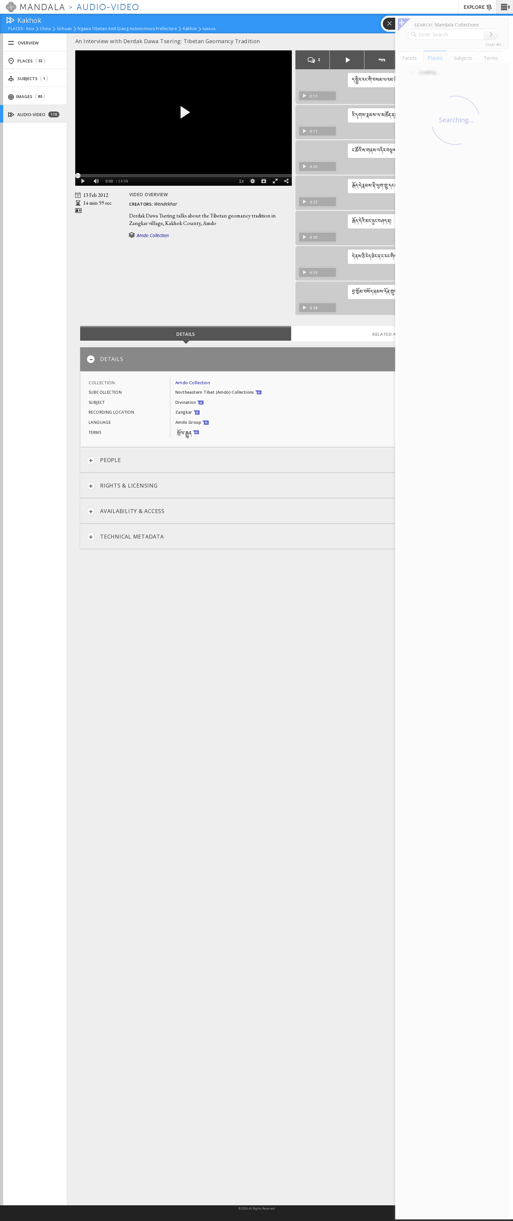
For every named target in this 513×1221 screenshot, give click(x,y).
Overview (23, 43)
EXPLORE (478, 7)
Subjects (28, 79)
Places (26, 61)
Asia (30, 29)
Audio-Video (34, 115)
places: (16, 29)
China (45, 29)
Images (26, 97)
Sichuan (64, 29)
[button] (504, 7)
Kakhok (190, 29)
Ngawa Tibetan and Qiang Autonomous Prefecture (127, 29)
